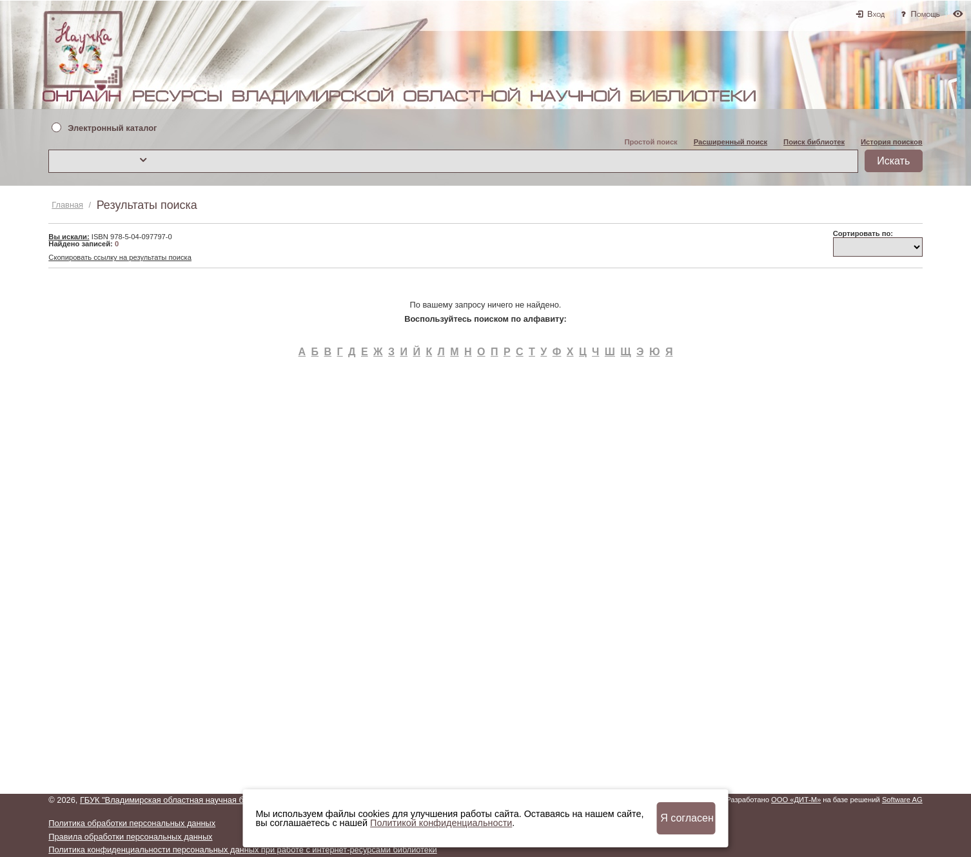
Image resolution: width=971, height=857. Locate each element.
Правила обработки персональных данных (130, 837)
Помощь (925, 14)
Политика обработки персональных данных (131, 823)
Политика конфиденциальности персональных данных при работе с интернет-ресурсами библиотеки (242, 849)
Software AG (902, 799)
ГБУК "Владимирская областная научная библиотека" (183, 800)
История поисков (892, 142)
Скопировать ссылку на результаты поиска (119, 257)
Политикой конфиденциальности (441, 823)
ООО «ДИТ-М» (796, 799)
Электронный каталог (112, 128)
